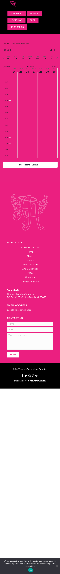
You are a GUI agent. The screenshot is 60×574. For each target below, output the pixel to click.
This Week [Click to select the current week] (30, 67)
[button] (13, 354)
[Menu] (42, 4)
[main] (30, 108)
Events (6, 43)
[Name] (30, 324)
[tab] (8, 57)
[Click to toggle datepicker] (9, 50)
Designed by (30, 381)
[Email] (30, 329)
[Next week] (57, 57)
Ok (30, 570)
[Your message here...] (30, 341)
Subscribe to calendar (28, 165)
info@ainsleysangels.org (19, 310)
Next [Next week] (55, 67)
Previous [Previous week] (7, 67)
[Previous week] (3, 57)
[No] (56, 566)
